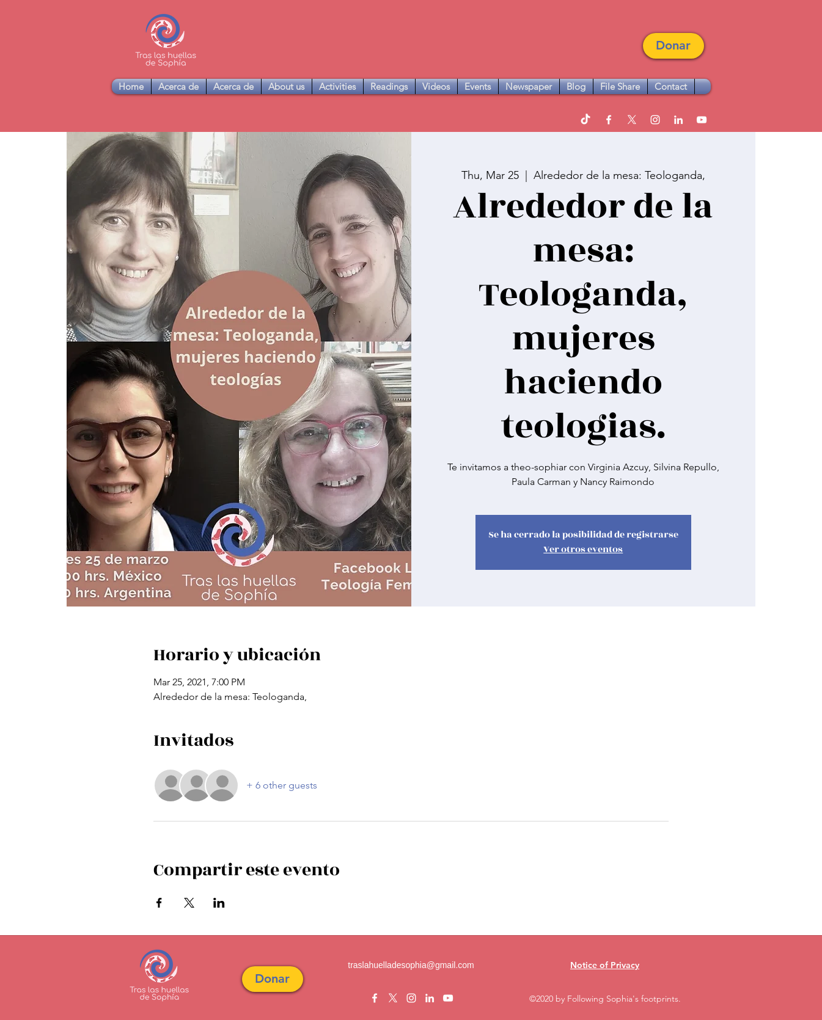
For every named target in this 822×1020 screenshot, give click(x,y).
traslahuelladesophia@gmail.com (411, 965)
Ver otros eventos (583, 549)
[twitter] (632, 120)
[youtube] (701, 120)
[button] (673, 46)
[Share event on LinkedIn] (219, 903)
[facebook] (609, 120)
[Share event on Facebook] (159, 903)
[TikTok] (585, 120)
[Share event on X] (189, 903)
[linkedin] (678, 120)
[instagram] (655, 120)
